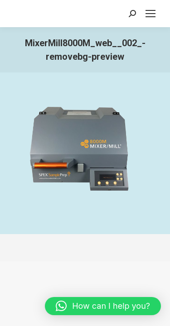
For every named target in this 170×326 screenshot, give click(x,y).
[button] (103, 306)
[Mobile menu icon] (150, 13)
